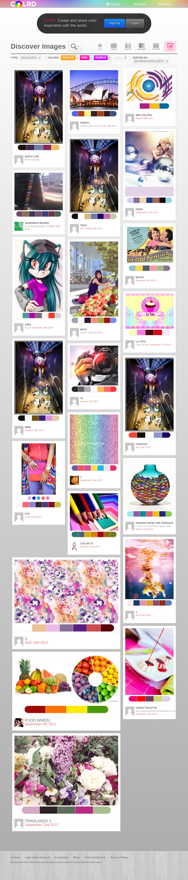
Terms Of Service (94, 857)
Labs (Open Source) (37, 857)
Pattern (156, 46)
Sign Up (114, 23)
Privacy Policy (119, 857)
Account (164, 4)
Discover (140, 4)
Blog (76, 857)
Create (115, 4)
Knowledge (62, 857)
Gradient (142, 46)
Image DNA (170, 46)
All (100, 46)
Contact (15, 857)
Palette (128, 46)
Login (135, 23)
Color (114, 46)
